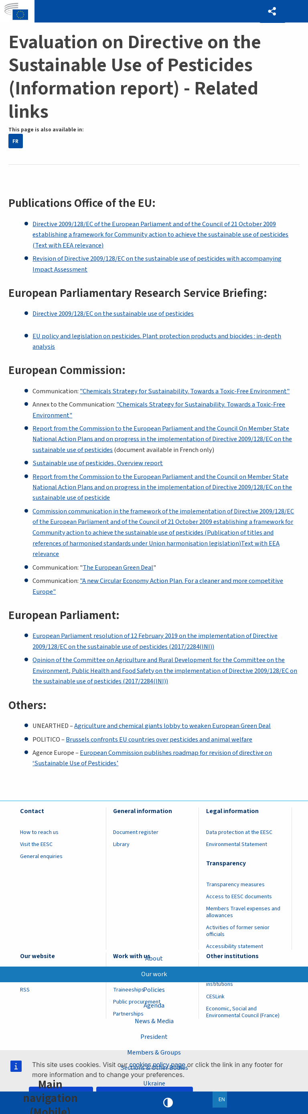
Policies (154, 990)
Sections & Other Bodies (154, 1068)
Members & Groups (154, 1052)
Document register (135, 832)
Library (121, 844)
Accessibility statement (234, 946)
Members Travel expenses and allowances (243, 912)
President (154, 1037)
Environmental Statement (236, 844)
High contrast (168, 1102)
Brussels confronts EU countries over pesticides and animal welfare (159, 739)
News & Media (154, 1021)
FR (15, 141)
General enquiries (41, 856)
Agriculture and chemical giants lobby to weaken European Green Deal (172, 726)
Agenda (154, 1005)
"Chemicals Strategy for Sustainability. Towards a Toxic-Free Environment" (185, 391)
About (154, 958)
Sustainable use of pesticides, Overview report (97, 463)
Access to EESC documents (239, 897)
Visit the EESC (36, 844)
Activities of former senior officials (238, 931)
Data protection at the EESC (239, 832)
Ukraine (154, 1083)
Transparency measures (235, 885)
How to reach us (39, 832)
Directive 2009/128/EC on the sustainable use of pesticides (113, 314)
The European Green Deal (118, 567)
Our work (154, 974)
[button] (272, 11)
